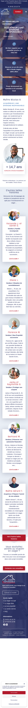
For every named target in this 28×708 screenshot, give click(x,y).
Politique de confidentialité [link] (14, 703)
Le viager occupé (10, 670)
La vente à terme (10, 678)
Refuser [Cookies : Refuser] (14, 696)
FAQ (5, 681)
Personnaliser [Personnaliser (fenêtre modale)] (14, 700)
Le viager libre (9, 673)
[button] (26, 11)
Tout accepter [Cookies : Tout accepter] (14, 692)
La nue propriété (9, 676)
